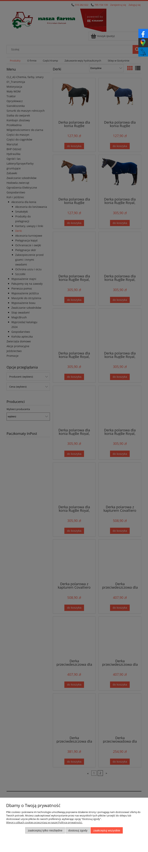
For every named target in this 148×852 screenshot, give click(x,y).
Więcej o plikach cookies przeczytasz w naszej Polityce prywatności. (44, 822)
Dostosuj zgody (77, 830)
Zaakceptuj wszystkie (106, 830)
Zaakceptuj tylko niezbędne (45, 830)
